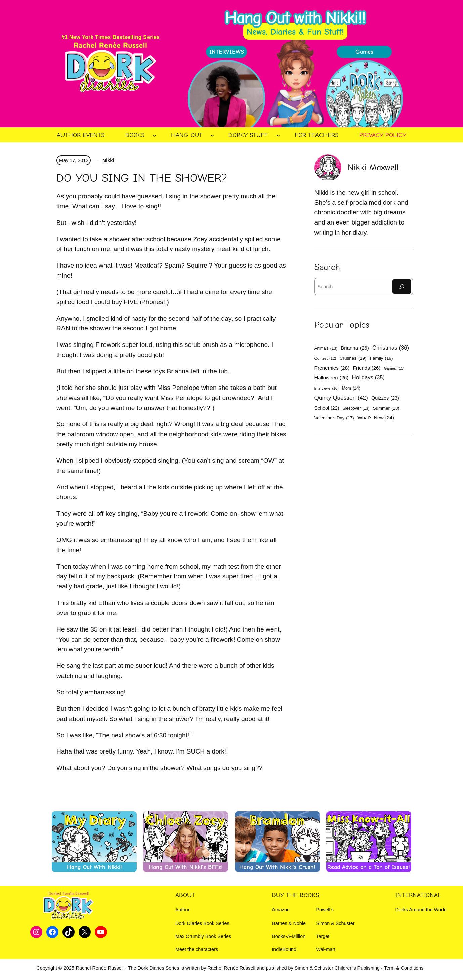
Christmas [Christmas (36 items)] (390, 347)
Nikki (107, 160)
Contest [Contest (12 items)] (325, 359)
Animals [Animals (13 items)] (325, 348)
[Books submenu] (155, 135)
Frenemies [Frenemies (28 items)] (332, 368)
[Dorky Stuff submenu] (278, 135)
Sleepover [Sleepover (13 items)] (356, 408)
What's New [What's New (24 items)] (375, 418)
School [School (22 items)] (326, 408)
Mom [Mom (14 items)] (351, 388)
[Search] (401, 286)
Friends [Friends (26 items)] (367, 368)
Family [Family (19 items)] (381, 358)
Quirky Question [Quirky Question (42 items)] (341, 397)
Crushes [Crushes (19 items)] (353, 358)
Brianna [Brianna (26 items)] (355, 348)
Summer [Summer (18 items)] (386, 408)
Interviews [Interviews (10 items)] (326, 388)
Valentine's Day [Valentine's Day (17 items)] (334, 418)
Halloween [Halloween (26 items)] (331, 377)
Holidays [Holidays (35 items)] (368, 377)
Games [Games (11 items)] (394, 368)
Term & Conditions (404, 968)
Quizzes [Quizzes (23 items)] (385, 398)
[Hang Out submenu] (212, 135)
